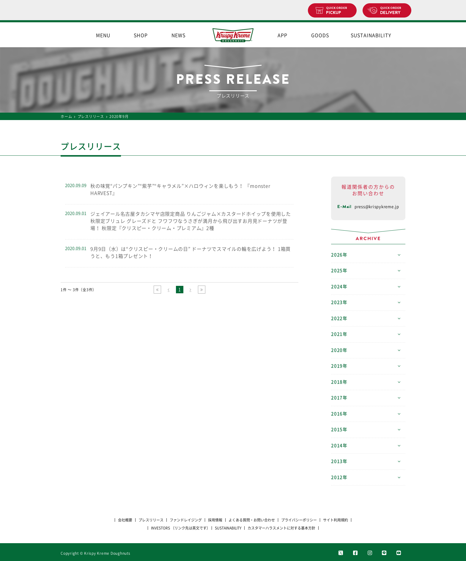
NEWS (178, 35)
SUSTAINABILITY (371, 35)
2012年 (339, 477)
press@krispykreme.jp (377, 207)
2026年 (339, 255)
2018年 (339, 382)
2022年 (339, 318)
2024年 (339, 286)
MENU (103, 35)
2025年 (339, 270)
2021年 (339, 334)
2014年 (339, 445)
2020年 (339, 350)
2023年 (339, 302)
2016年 (339, 414)
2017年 (339, 397)
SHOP (141, 35)
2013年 (339, 461)
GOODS (320, 35)
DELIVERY (393, 11)
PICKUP (339, 11)
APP (282, 35)
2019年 (339, 366)
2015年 (339, 429)
